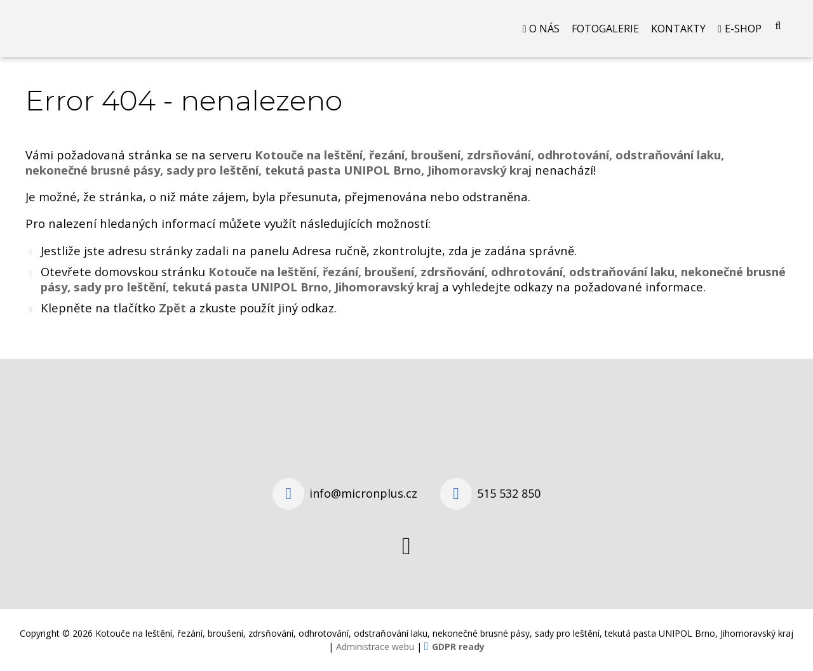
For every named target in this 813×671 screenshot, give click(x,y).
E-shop (743, 29)
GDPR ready (458, 647)
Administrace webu (375, 647)
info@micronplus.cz (363, 493)
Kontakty (678, 29)
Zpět (172, 308)
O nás (544, 29)
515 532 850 (509, 493)
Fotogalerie (605, 29)
